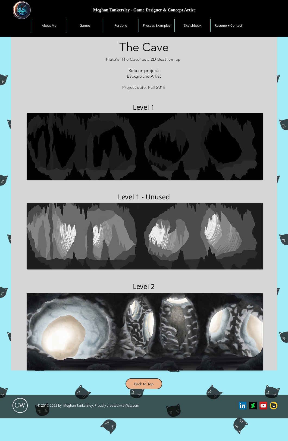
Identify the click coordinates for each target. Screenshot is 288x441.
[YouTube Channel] (263, 405)
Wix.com (132, 405)
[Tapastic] (273, 405)
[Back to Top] (144, 383)
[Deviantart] (253, 405)
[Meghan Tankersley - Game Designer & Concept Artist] (144, 10)
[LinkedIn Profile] (242, 405)
